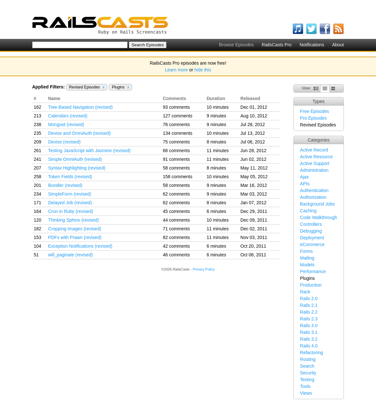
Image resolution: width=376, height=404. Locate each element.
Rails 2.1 (309, 305)
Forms (306, 251)
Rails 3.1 (309, 332)
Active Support (314, 163)
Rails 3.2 (309, 339)
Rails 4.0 (309, 345)
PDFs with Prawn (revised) (75, 237)
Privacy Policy (204, 269)
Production (311, 285)
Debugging (311, 231)
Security (308, 372)
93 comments (176, 107)
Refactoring (311, 352)
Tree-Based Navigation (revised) (80, 107)
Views (306, 393)
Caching (308, 210)
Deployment (312, 237)
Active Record (314, 149)
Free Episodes (314, 111)
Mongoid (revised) (66, 124)
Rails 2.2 (309, 312)
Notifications (312, 44)
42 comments (176, 246)
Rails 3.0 (309, 325)
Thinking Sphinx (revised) (73, 220)
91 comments (176, 159)
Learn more (176, 69)
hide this (202, 69)
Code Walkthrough (318, 217)
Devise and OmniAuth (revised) (79, 133)
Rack (305, 291)
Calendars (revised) (67, 115)
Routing (308, 359)
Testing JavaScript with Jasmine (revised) (89, 150)
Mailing (307, 258)
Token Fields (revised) (70, 176)
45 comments (176, 211)
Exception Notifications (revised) (80, 246)
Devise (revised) (64, 141)
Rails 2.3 (309, 318)
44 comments (176, 220)
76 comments (176, 124)
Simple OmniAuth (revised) (75, 159)
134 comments (177, 133)
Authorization (313, 197)
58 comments (176, 167)
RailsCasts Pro (277, 44)
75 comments (176, 141)
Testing (307, 379)
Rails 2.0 (309, 298)
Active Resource (316, 156)
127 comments (177, 115)
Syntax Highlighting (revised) (76, 167)
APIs (305, 183)
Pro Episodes (313, 118)
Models (307, 264)
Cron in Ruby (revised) (70, 211)
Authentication (314, 190)
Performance (313, 271)
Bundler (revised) (65, 185)
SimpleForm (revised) (69, 194)
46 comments (176, 254)
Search (307, 366)
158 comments (177, 176)
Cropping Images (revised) (74, 228)
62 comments (176, 194)
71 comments (176, 228)
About (338, 44)
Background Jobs (317, 204)
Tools (305, 386)
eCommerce (312, 244)
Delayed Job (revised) (70, 202)
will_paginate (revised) (70, 254)
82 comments (176, 237)
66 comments (176, 150)
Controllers (311, 224)
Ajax (304, 176)
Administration (314, 170)
